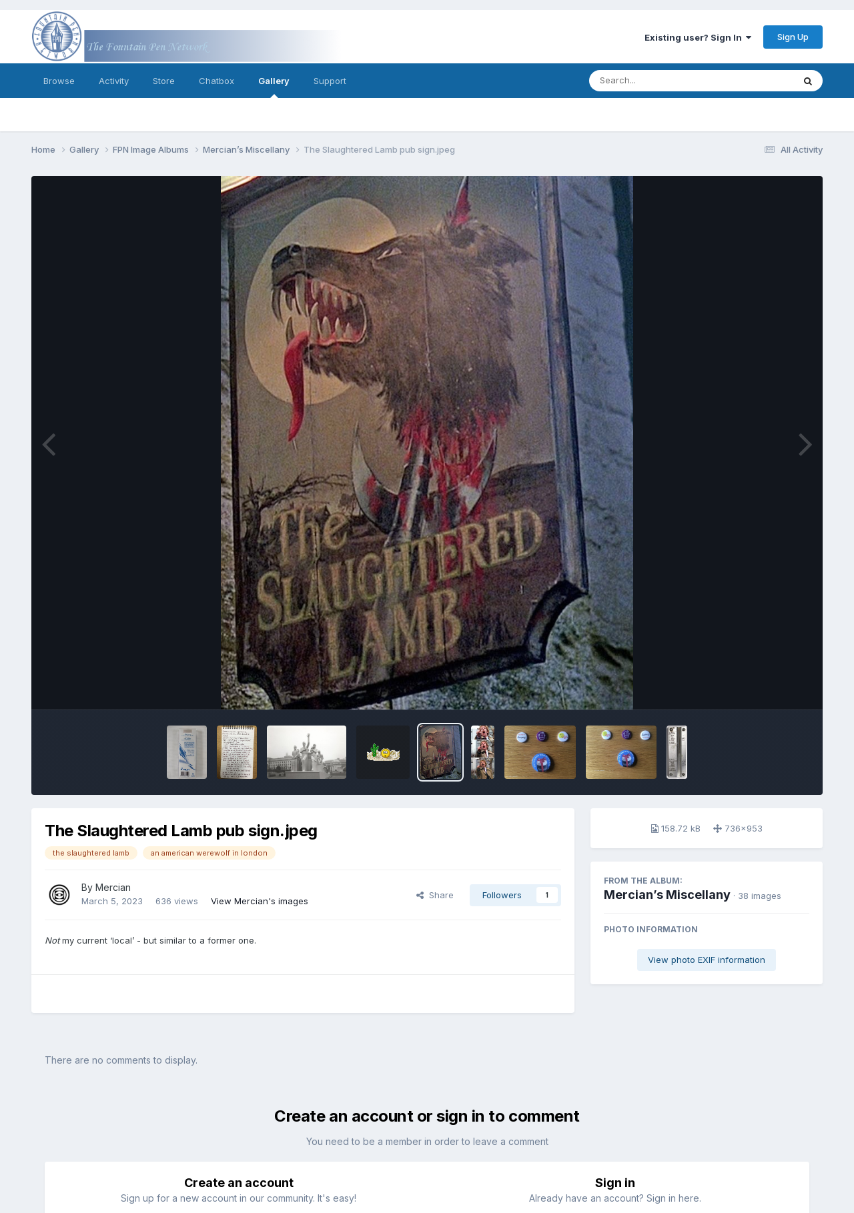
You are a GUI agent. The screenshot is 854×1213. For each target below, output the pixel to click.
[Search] (655, 80)
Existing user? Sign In (698, 37)
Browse (59, 80)
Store (164, 80)
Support (330, 80)
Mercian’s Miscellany (667, 895)
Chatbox (216, 80)
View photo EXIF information (706, 959)
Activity (114, 80)
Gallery (274, 86)
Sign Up (793, 36)
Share (435, 895)
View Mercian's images (259, 901)
